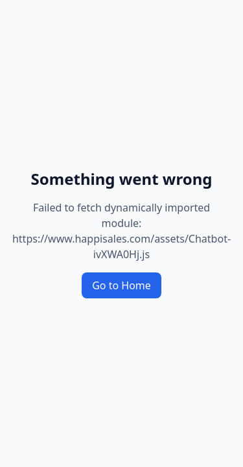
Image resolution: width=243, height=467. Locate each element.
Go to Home (121, 285)
